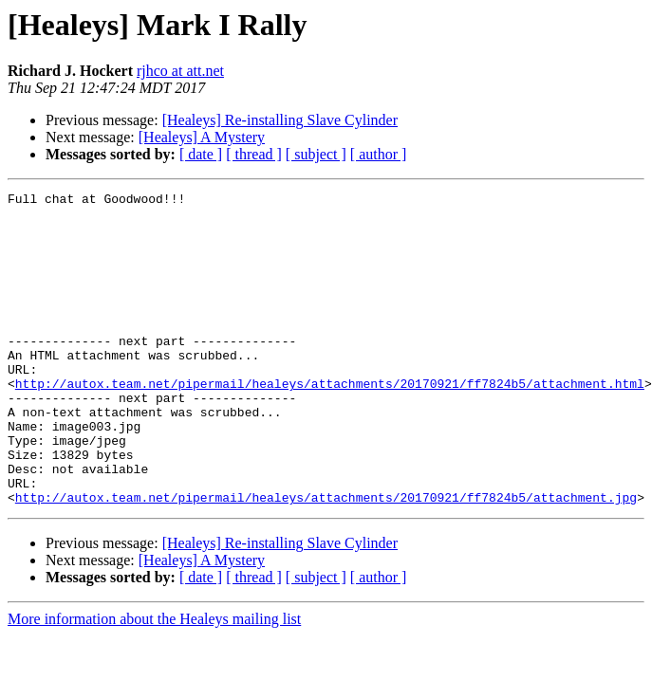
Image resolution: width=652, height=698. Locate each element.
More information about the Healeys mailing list (154, 681)
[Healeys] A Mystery (202, 137)
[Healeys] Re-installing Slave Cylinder (280, 120)
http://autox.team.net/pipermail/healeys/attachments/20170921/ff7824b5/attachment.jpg (326, 559)
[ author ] (378, 154)
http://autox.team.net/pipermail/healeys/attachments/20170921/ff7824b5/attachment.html (329, 423)
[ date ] (200, 154)
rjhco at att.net (180, 71)
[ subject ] (316, 154)
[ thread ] (254, 154)
